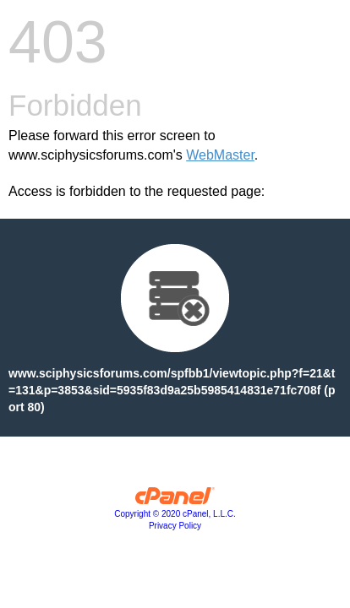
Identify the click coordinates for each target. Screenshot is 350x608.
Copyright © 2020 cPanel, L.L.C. (175, 513)
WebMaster (220, 155)
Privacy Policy (175, 525)
